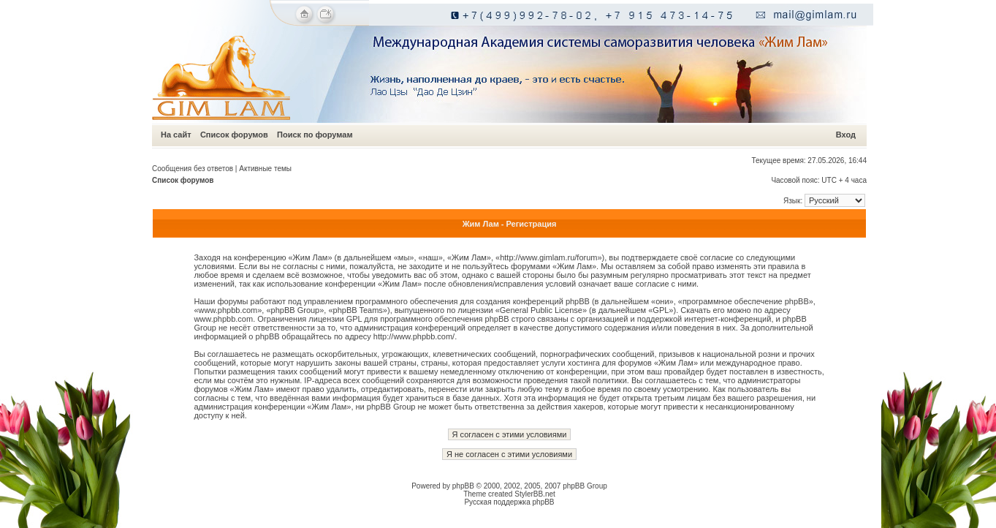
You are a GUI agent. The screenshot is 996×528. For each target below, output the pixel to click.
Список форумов (234, 134)
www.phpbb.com (223, 318)
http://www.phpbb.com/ (414, 336)
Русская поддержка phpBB (509, 502)
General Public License (541, 310)
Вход (846, 134)
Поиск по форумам (314, 134)
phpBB (463, 486)
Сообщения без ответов (192, 169)
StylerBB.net (534, 494)
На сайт (176, 134)
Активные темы (265, 169)
